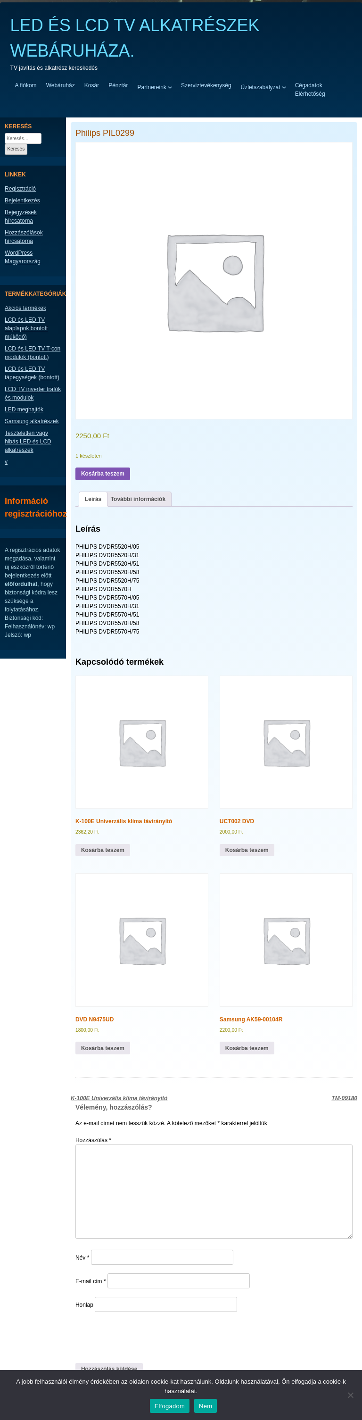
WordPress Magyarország (23, 257)
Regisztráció (20, 188)
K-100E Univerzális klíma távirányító (119, 1098)
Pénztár (118, 85)
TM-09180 (344, 1098)
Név (82, 1257)
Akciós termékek (25, 308)
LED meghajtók (24, 409)
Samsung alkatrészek (32, 421)
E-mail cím (90, 1281)
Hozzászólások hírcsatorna (24, 236)
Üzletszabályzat (260, 87)
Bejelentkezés (22, 200)
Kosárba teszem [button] (102, 850)
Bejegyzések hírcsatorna (21, 216)
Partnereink (152, 87)
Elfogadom (170, 1406)
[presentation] (140, 1336)
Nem (205, 1406)
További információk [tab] (138, 499)
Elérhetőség (310, 94)
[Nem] (350, 1395)
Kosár (91, 85)
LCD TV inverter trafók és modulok (33, 393)
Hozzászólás (93, 1140)
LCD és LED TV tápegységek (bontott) (32, 373)
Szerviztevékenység (206, 85)
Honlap (84, 1305)
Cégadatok (308, 85)
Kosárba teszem (102, 473)
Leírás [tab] (93, 499)
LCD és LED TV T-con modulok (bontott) (32, 352)
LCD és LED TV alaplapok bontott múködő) (26, 328)
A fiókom (26, 85)
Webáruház (60, 85)
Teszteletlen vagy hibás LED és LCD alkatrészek (28, 441)
